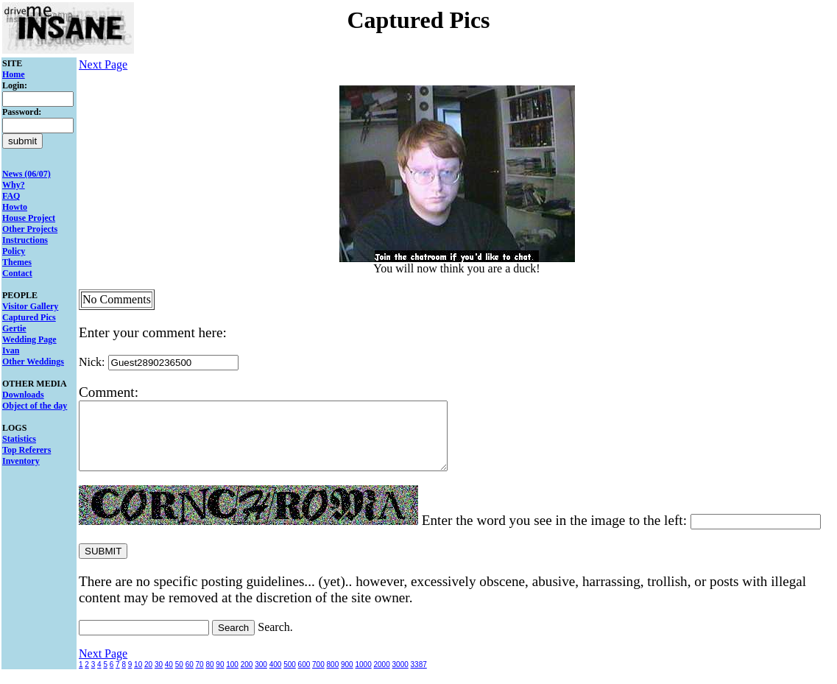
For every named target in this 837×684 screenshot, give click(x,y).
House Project (28, 218)
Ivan (10, 350)
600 (304, 678)
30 (159, 678)
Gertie (14, 328)
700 (318, 678)
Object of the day (34, 406)
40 (169, 678)
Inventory (21, 461)
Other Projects (29, 229)
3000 (400, 678)
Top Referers (26, 450)
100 (232, 678)
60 (190, 678)
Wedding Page (29, 339)
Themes (17, 262)
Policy (13, 251)
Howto (14, 207)
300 (261, 678)
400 (275, 678)
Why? (13, 185)
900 (347, 678)
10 (138, 678)
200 (247, 678)
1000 (363, 678)
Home (13, 74)
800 (333, 678)
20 (148, 678)
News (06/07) (26, 174)
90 (220, 678)
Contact (17, 273)
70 (200, 678)
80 (209, 678)
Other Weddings (33, 361)
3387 (419, 678)
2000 (382, 678)
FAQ (11, 196)
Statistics (19, 439)
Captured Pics (29, 317)
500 (289, 678)
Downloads (23, 394)
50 (179, 678)
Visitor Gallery (30, 306)
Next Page (103, 64)
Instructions (25, 240)
